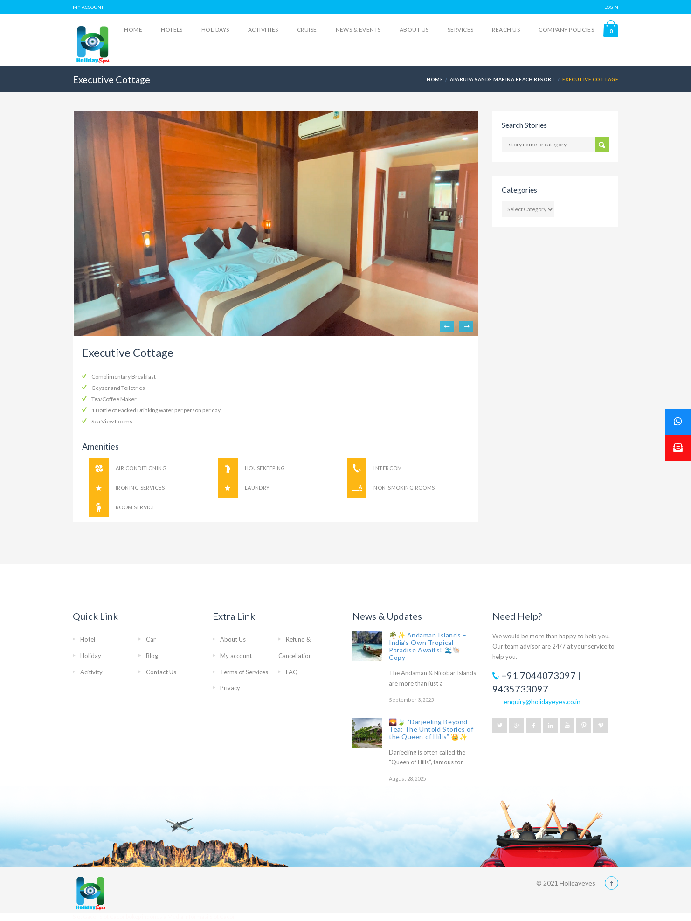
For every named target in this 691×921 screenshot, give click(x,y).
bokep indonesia (146, 916)
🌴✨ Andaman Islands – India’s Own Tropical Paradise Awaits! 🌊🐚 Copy (427, 646)
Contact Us (161, 672)
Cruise (307, 29)
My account (236, 655)
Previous (447, 326)
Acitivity (91, 672)
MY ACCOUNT (88, 7)
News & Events (358, 29)
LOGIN (611, 7)
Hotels (172, 29)
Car (151, 639)
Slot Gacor (86, 916)
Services (461, 29)
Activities (263, 29)
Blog (152, 655)
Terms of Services (244, 672)
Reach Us (506, 29)
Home (133, 29)
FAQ (292, 672)
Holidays (215, 29)
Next (466, 326)
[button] (678, 448)
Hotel (87, 639)
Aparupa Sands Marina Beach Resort (503, 79)
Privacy (230, 688)
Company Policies (566, 29)
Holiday (90, 655)
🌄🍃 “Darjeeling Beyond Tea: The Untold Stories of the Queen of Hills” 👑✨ (431, 729)
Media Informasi (187, 916)
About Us (414, 29)
